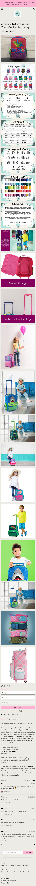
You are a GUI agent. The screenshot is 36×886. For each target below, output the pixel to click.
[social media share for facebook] (2, 714)
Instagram (10, 872)
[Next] (34, 845)
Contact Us (25, 865)
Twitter (28, 872)
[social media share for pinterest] (8, 714)
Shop (2, 865)
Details (3, 719)
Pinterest (16, 872)
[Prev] (1, 845)
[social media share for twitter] (5, 714)
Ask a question (14, 714)
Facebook (3, 872)
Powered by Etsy (5, 883)
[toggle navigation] (2, 9)
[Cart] (34, 9)
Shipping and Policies (15, 865)
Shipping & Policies (11, 719)
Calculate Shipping (5, 689)
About (7, 865)
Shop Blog (23, 872)
